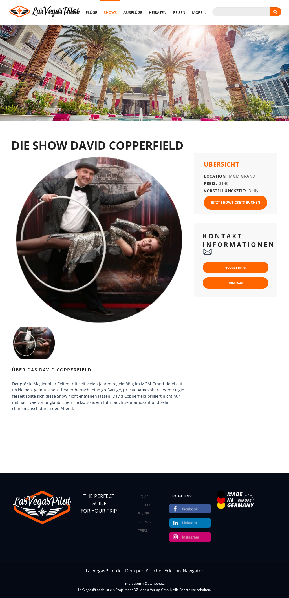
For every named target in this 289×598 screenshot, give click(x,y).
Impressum (133, 583)
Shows (110, 12)
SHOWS (144, 521)
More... (199, 12)
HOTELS (144, 505)
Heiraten (157, 12)
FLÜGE (143, 513)
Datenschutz (155, 583)
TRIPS (142, 530)
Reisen (179, 12)
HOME (143, 496)
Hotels (72, 12)
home (53, 12)
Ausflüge (132, 12)
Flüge (91, 12)
